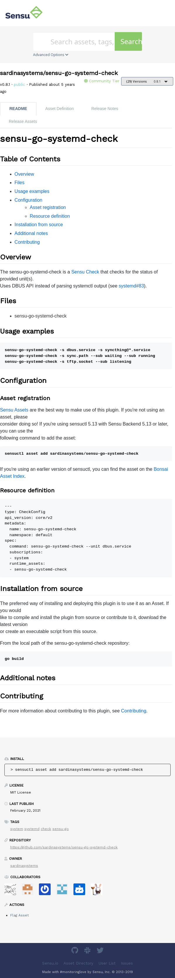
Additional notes (31, 233)
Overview (24, 174)
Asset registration (48, 207)
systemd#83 (131, 285)
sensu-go (60, 829)
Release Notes (104, 108)
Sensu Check (85, 271)
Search (131, 41)
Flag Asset (19, 915)
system (16, 829)
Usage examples (32, 191)
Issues (127, 963)
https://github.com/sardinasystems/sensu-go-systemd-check (64, 847)
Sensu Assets (14, 409)
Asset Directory (78, 963)
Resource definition (50, 216)
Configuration (28, 200)
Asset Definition (59, 108)
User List (107, 963)
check (46, 829)
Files (20, 182)
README (18, 108)
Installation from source (39, 224)
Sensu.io (50, 963)
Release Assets (23, 121)
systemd (32, 829)
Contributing (27, 242)
